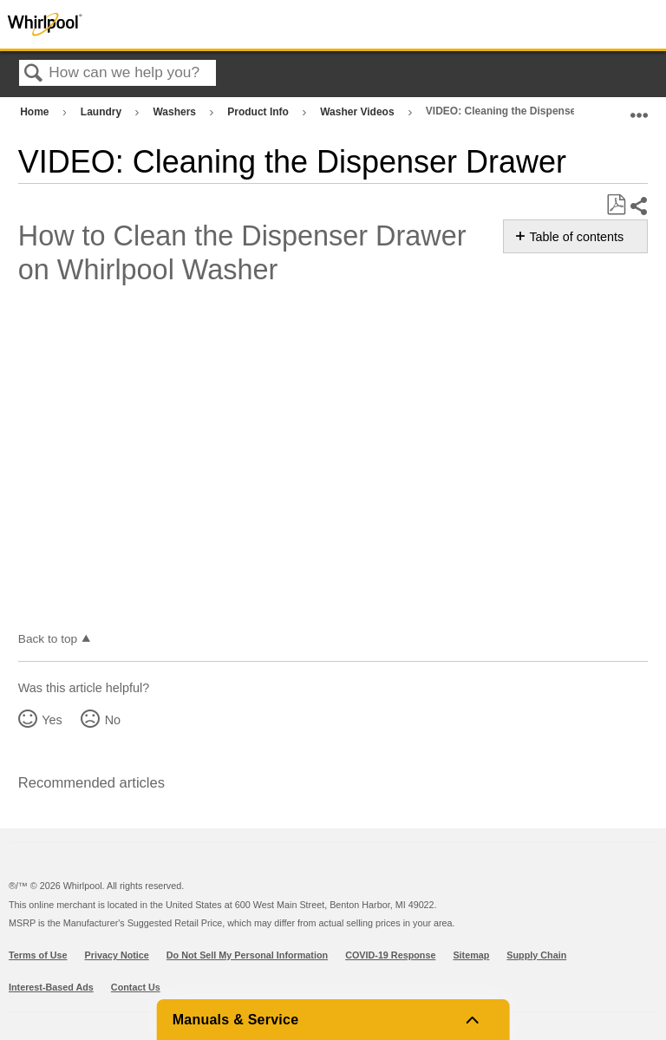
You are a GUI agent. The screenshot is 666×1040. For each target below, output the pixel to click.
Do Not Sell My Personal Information (247, 955)
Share (638, 206)
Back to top (47, 638)
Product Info (259, 112)
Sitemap (471, 955)
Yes (52, 720)
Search (33, 74)
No (113, 720)
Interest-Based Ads (51, 987)
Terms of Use (38, 955)
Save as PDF (615, 205)
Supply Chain (536, 955)
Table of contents (576, 237)
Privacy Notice (117, 955)
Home (36, 112)
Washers (176, 112)
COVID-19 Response (390, 955)
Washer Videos (358, 112)
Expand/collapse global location (639, 108)
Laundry (103, 112)
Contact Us (135, 987)
